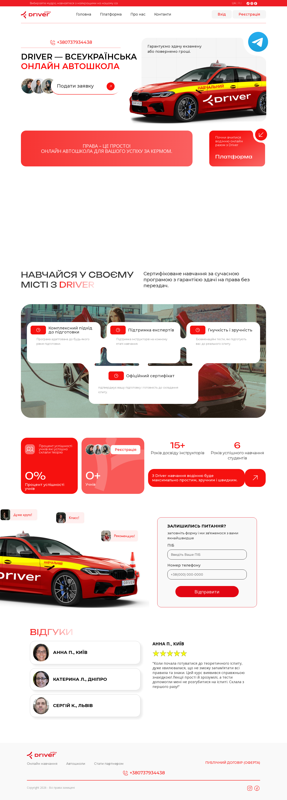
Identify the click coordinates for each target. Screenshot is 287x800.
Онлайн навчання (42, 764)
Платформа (111, 14)
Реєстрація (249, 14)
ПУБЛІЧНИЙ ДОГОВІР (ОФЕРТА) (232, 763)
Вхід (222, 14)
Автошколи (76, 764)
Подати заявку (86, 86)
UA (234, 3)
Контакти (162, 14)
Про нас (138, 14)
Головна (83, 14)
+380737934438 (70, 42)
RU (240, 3)
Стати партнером (109, 764)
